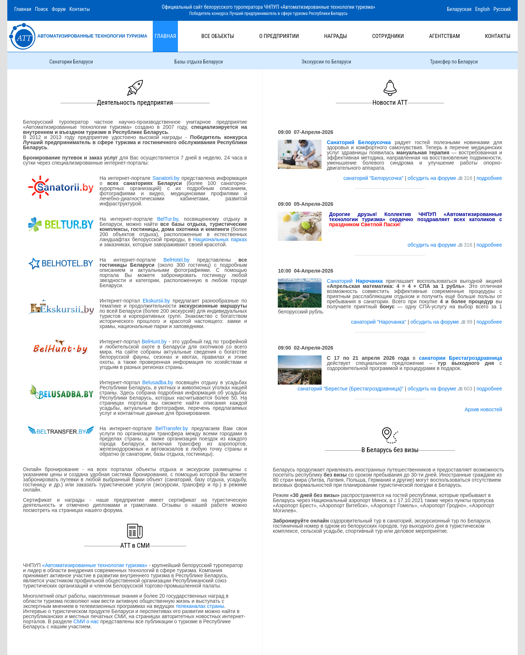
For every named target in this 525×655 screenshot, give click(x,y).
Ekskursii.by (156, 301)
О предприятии (279, 36)
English (482, 9)
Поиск (41, 9)
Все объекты (217, 36)
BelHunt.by (155, 341)
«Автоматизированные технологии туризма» (94, 565)
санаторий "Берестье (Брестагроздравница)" (351, 389)
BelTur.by (167, 219)
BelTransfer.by (173, 428)
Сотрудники (388, 36)
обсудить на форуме (432, 178)
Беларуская (459, 9)
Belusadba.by (157, 382)
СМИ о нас (86, 621)
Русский (502, 9)
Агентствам (444, 36)
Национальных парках (220, 239)
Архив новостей (483, 409)
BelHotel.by (180, 260)
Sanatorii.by (165, 178)
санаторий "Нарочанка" (379, 322)
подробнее (489, 178)
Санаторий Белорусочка (359, 142)
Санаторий (354, 281)
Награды (335, 36)
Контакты (79, 9)
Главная (22, 9)
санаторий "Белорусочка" (374, 178)
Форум (59, 9)
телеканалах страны (200, 606)
